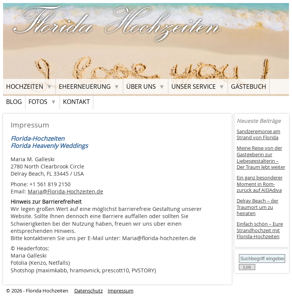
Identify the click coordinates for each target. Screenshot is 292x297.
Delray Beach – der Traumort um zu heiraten (257, 207)
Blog (14, 101)
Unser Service (193, 86)
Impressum (120, 291)
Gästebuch (248, 86)
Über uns (141, 86)
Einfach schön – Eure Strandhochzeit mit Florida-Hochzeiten (260, 230)
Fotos (37, 101)
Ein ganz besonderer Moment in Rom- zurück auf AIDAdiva (260, 183)
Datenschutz (88, 291)
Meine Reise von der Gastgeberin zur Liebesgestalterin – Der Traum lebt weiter (261, 157)
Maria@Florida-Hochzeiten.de (65, 191)
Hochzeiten (24, 86)
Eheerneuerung (85, 86)
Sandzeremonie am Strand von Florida (258, 134)
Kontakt (76, 101)
